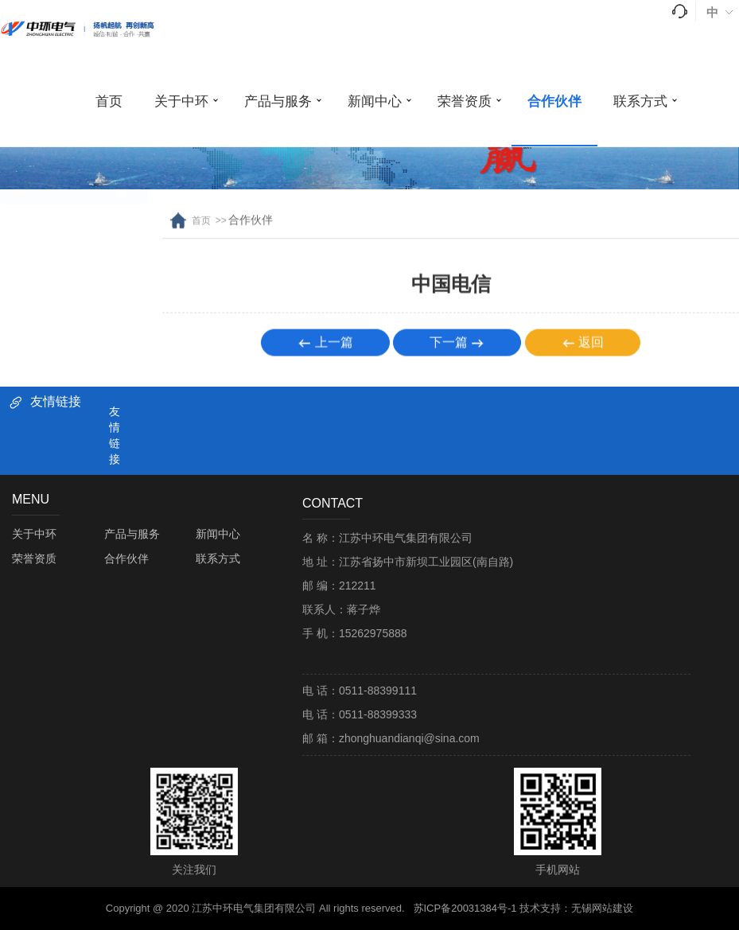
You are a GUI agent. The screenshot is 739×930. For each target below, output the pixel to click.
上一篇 (325, 347)
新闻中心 (375, 101)
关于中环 (181, 101)
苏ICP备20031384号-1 (465, 908)
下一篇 (457, 347)
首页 (109, 101)
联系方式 (640, 101)
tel (680, 11)
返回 (583, 347)
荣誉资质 (465, 101)
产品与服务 (278, 101)
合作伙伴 (554, 101)
